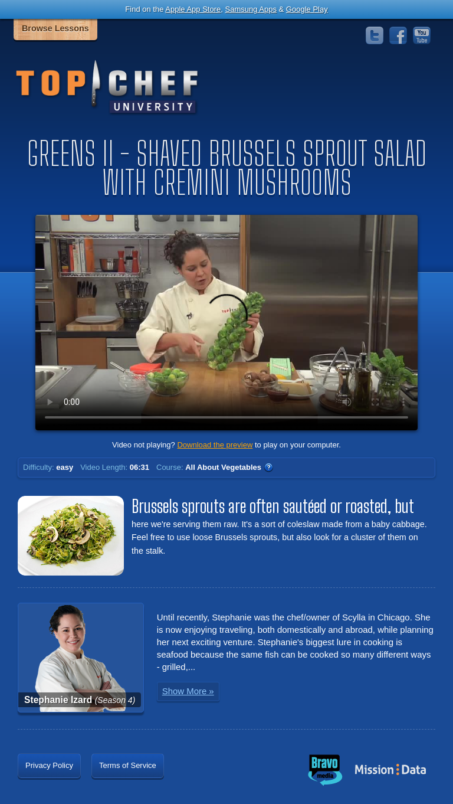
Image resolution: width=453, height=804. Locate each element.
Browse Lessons (55, 28)
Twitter (374, 35)
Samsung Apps (250, 9)
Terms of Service (127, 765)
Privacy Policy (49, 765)
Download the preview (214, 444)
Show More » (188, 691)
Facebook (398, 35)
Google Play (307, 9)
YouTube (422, 35)
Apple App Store (193, 9)
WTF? (268, 467)
